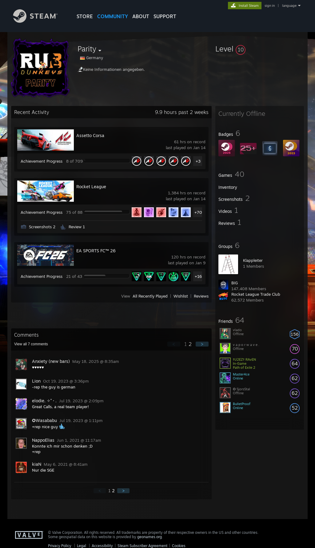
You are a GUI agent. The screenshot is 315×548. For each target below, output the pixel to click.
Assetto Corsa (90, 135)
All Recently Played (150, 296)
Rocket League (91, 186)
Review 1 (77, 226)
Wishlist (180, 296)
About (140, 16)
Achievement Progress (41, 161)
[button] (259, 49)
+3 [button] (198, 161)
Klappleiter (253, 260)
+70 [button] (198, 212)
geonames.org (149, 536)
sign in (270, 5)
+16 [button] (198, 276)
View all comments (31, 344)
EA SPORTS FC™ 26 (96, 250)
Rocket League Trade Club (255, 294)
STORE (85, 16)
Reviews (201, 296)
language (289, 5)
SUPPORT (165, 16)
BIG (234, 282)
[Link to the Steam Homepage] (40, 21)
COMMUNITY (112, 16)
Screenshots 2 (42, 226)
